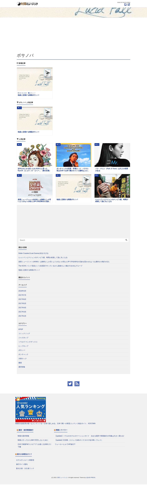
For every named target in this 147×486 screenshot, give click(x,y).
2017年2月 (22, 317)
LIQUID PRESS (90, 479)
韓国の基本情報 (23, 437)
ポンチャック (23, 356)
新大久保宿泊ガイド (24, 456)
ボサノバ (21, 352)
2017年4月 (22, 309)
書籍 (20, 364)
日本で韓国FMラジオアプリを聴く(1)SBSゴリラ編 (34, 447)
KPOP (20, 331)
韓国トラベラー (61, 431)
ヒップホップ (23, 348)
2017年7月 (22, 297)
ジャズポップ (23, 339)
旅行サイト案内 (22, 466)
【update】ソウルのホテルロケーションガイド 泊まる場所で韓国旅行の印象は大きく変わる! (89, 437)
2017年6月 (22, 301)
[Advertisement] (73, 35)
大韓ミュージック (62, 479)
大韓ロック (22, 360)
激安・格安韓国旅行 (26, 431)
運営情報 (21, 368)
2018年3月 (22, 292)
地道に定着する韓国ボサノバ (29, 272)
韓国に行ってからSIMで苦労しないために (33, 442)
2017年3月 (22, 313)
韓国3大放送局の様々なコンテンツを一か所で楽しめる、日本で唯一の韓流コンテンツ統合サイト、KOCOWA (55, 425)
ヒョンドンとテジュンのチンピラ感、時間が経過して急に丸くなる (42, 259)
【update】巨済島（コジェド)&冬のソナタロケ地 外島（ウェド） (79, 442)
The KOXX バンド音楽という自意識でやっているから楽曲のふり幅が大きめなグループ (50, 267)
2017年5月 (22, 305)
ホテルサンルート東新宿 (25, 462)
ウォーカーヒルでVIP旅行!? (65, 446)
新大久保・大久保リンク (25, 470)
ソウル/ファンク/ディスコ (27, 343)
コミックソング (24, 335)
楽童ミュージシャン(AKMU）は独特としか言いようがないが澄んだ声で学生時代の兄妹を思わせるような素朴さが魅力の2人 (64, 263)
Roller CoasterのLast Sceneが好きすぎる (33, 255)
